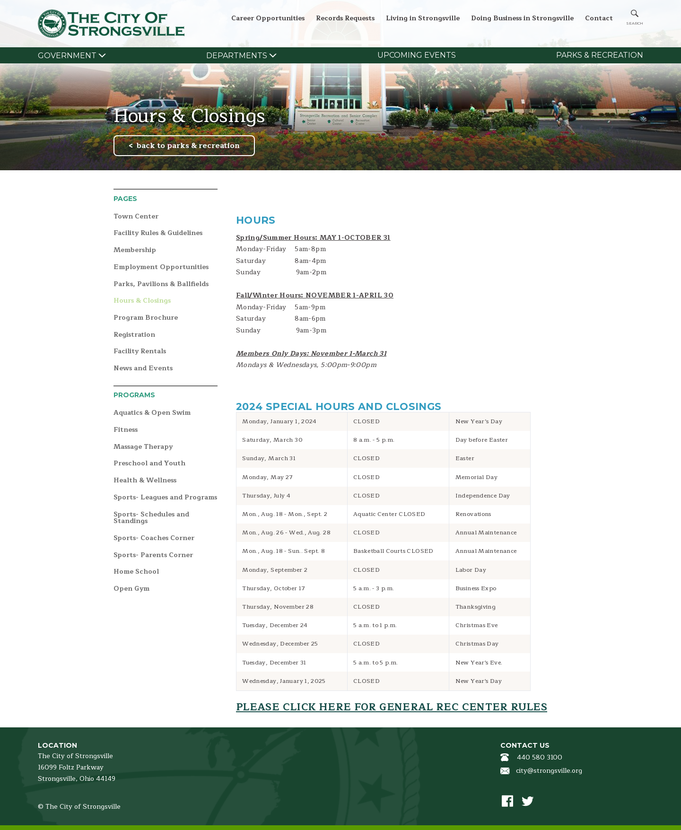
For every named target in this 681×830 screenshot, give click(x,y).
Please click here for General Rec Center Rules (391, 707)
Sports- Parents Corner (153, 555)
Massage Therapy (143, 447)
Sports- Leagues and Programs (165, 497)
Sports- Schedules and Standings (151, 518)
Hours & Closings (142, 301)
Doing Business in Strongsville (522, 18)
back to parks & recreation (188, 146)
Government (67, 55)
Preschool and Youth (149, 463)
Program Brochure (146, 318)
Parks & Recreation (599, 55)
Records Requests (345, 18)
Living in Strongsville (423, 18)
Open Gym (131, 589)
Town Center (136, 216)
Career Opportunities (268, 18)
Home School (136, 572)
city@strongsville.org (549, 770)
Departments (236, 55)
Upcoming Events (416, 55)
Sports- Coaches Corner (154, 538)
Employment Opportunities (161, 267)
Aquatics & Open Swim (152, 413)
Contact (599, 18)
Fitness (126, 430)
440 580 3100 (539, 757)
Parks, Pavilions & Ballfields (161, 284)
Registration (134, 335)
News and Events (143, 368)
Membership (135, 250)
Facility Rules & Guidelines (158, 233)
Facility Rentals (140, 351)
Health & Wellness (145, 480)
